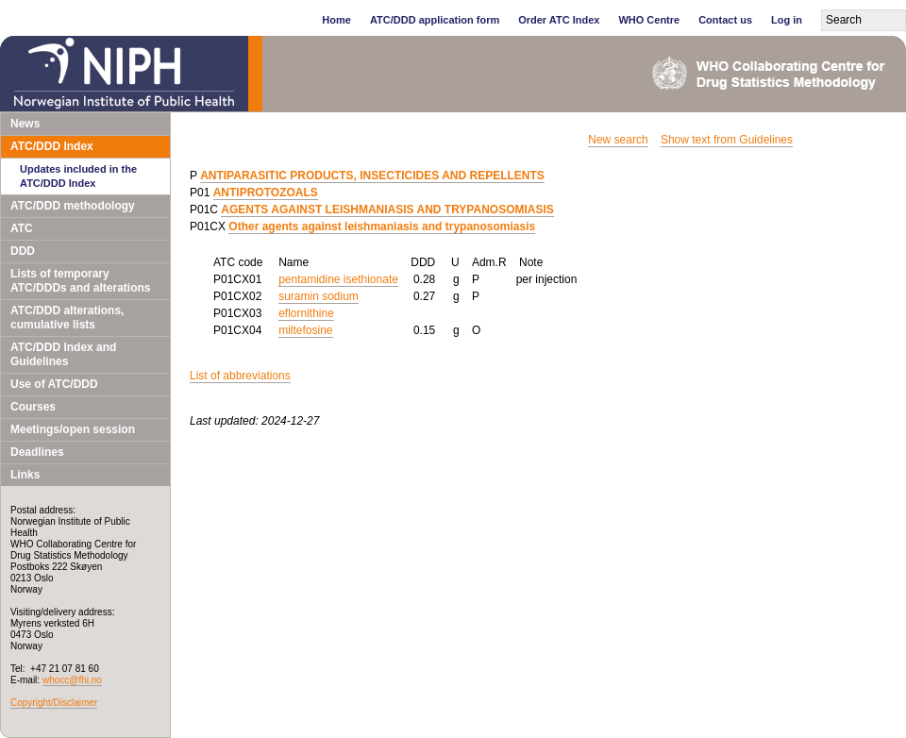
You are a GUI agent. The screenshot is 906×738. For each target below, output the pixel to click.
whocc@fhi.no (72, 680)
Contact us (725, 19)
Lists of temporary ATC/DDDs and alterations (80, 280)
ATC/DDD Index (51, 146)
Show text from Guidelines (727, 139)
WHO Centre (649, 19)
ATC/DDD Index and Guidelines (63, 354)
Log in (786, 19)
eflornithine (306, 313)
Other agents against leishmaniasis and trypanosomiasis (381, 226)
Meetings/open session (72, 429)
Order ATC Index (558, 19)
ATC (21, 228)
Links (25, 474)
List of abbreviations (240, 375)
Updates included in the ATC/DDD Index (78, 176)
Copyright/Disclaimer (53, 702)
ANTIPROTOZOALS (265, 192)
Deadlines (37, 452)
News (25, 123)
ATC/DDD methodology (72, 205)
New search (617, 139)
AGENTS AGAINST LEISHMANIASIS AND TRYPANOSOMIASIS (387, 209)
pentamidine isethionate (338, 279)
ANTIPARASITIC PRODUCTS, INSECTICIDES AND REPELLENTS (372, 175)
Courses (33, 406)
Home (336, 19)
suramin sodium (318, 296)
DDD (22, 251)
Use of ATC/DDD (54, 384)
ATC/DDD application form (434, 19)
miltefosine (305, 330)
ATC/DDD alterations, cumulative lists (67, 317)
